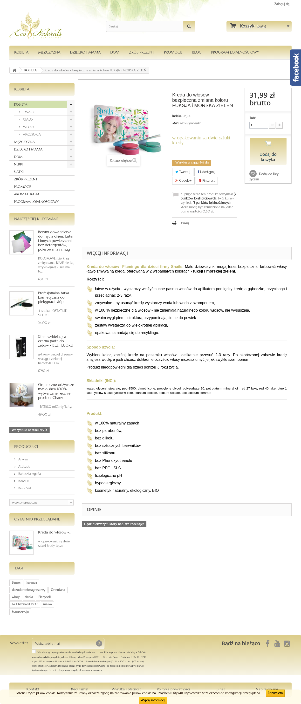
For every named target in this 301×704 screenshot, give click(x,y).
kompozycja (20, 611)
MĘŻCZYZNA (49, 52)
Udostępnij (206, 172)
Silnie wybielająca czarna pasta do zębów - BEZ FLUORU (55, 341)
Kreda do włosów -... (54, 532)
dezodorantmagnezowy (28, 590)
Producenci (26, 446)
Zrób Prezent (141, 52)
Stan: (175, 123)
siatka (29, 597)
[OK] (99, 643)
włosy (16, 597)
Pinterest (207, 180)
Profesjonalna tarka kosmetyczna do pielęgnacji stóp (53, 297)
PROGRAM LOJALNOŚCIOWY (235, 52)
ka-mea (32, 583)
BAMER (23, 481)
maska (47, 604)
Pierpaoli (44, 597)
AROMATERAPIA (26, 194)
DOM (114, 52)
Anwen (22, 459)
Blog (197, 52)
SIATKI (19, 172)
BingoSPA (24, 488)
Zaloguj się (281, 4)
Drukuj (184, 223)
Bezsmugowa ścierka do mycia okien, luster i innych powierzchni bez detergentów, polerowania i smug (56, 241)
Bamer (16, 583)
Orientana (58, 590)
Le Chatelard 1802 (25, 604)
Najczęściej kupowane (36, 218)
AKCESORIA (31, 134)
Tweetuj (182, 172)
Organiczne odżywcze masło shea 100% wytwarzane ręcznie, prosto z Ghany (56, 391)
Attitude (23, 467)
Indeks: (177, 116)
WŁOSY (28, 127)
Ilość (252, 118)
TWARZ (28, 112)
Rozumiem (275, 693)
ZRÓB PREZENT (25, 179)
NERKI (18, 164)
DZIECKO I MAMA (85, 52)
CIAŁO (27, 119)
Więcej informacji (153, 700)
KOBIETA (21, 52)
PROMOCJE (173, 52)
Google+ (183, 180)
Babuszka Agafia (29, 474)
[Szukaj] (189, 26)
